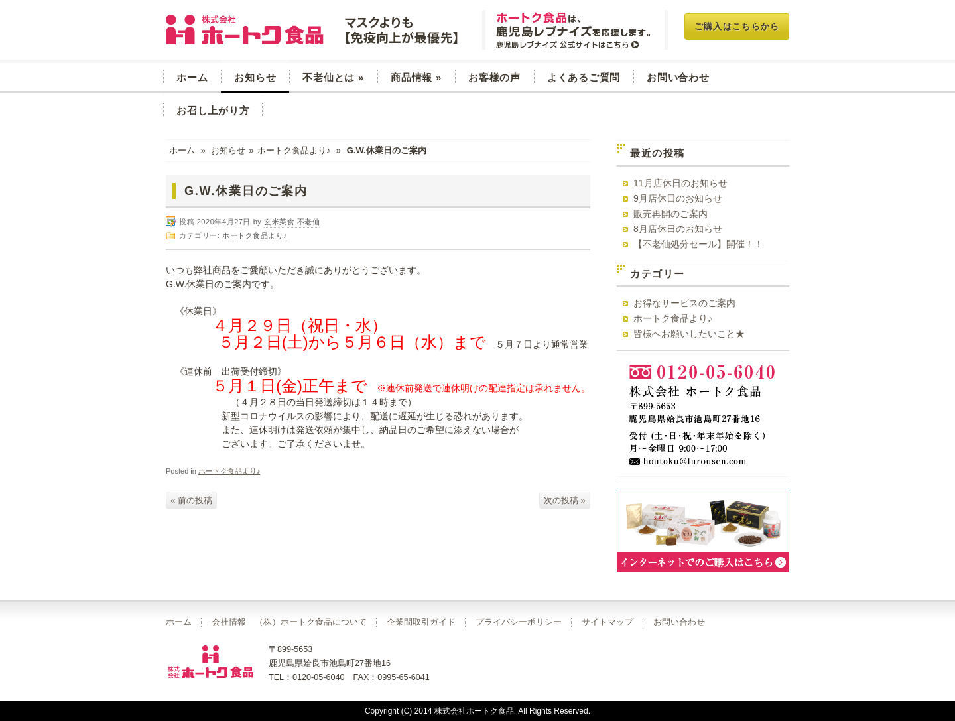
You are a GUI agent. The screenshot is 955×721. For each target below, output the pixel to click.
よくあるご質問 (583, 77)
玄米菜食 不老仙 (314, 30)
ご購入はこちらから (737, 26)
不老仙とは (333, 77)
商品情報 (416, 77)
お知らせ (255, 77)
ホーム (192, 77)
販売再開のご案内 (670, 213)
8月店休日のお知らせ (677, 229)
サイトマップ (607, 622)
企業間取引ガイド (421, 622)
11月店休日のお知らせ (680, 183)
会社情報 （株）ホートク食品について (289, 622)
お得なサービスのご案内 (684, 303)
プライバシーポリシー (519, 622)
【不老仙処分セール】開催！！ (698, 244)
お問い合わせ (678, 77)
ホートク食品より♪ (294, 150)
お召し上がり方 (212, 110)
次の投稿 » (565, 500)
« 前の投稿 (191, 500)
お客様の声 (494, 77)
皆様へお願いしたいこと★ (689, 333)
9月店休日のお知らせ (677, 198)
